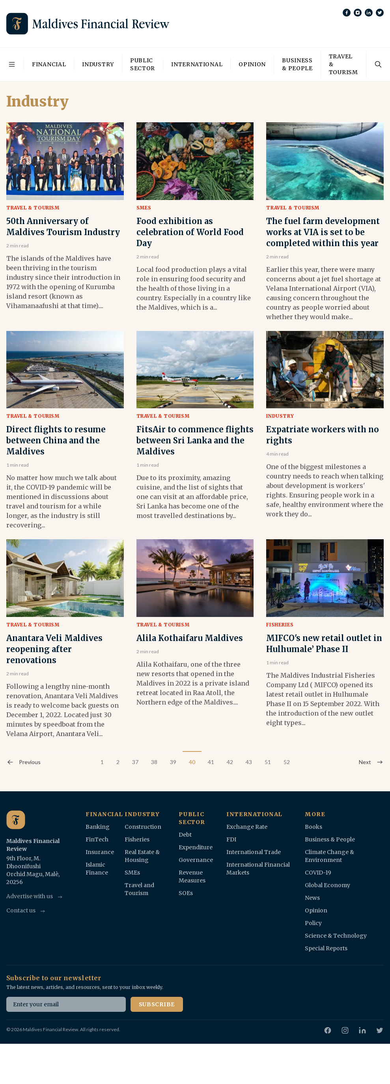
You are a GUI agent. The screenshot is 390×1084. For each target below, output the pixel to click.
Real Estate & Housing (142, 856)
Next (371, 762)
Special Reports (326, 948)
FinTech (97, 839)
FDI (231, 839)
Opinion (252, 64)
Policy (313, 923)
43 (249, 762)
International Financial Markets (258, 868)
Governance (196, 859)
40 (192, 762)
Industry (98, 64)
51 (268, 762)
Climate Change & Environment (329, 856)
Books (313, 826)
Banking (98, 826)
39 (173, 762)
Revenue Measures (192, 876)
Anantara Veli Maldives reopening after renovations (54, 649)
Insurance (100, 852)
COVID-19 (318, 872)
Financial (49, 64)
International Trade (253, 852)
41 (211, 762)
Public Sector (142, 64)
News (312, 897)
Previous (23, 762)
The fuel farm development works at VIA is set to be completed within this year (323, 232)
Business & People (297, 64)
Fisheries (279, 625)
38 (154, 762)
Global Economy (327, 885)
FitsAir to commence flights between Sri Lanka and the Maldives (195, 440)
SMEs (143, 208)
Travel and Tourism (139, 889)
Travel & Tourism (343, 64)
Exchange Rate (246, 826)
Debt (185, 834)
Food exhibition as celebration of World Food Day (190, 232)
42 (230, 762)
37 (135, 762)
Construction (143, 826)
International (196, 64)
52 (287, 762)
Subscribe (157, 1004)
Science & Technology (336, 935)
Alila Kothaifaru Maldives (189, 638)
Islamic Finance (97, 868)
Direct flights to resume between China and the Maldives (56, 440)
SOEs (186, 893)
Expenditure (196, 847)
